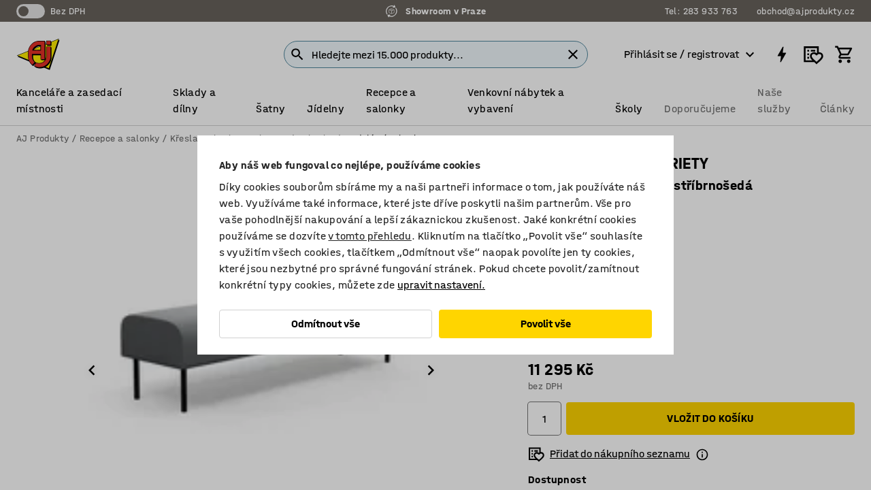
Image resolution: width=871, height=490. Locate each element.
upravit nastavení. (441, 284)
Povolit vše (546, 323)
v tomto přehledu (369, 235)
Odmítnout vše (325, 323)
